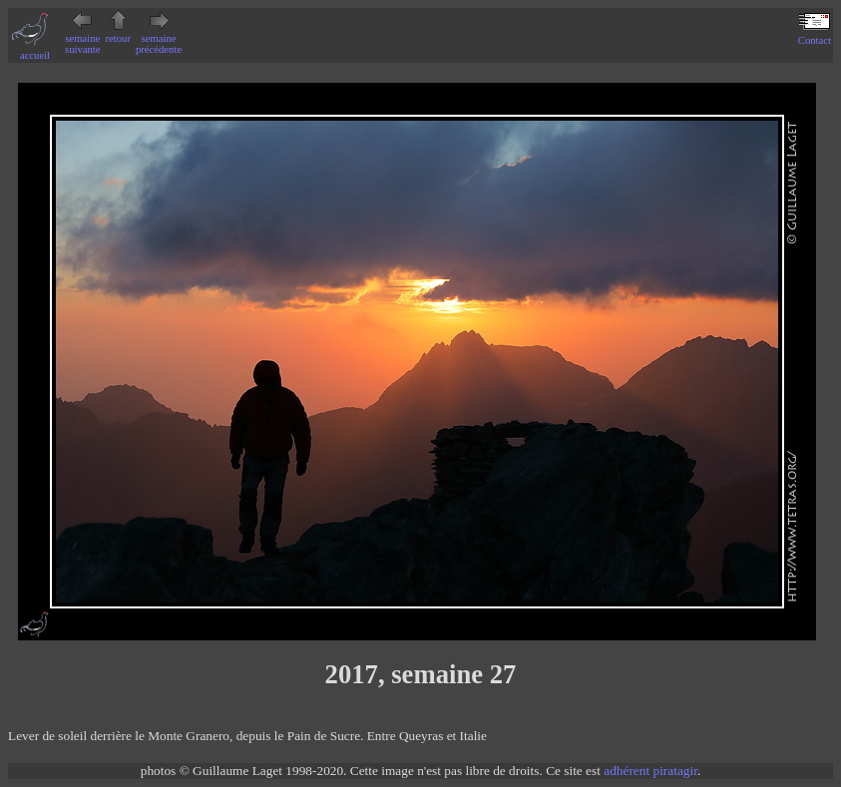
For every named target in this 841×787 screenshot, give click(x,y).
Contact (814, 35)
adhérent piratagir (650, 770)
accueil (35, 50)
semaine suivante (83, 38)
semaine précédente (159, 38)
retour (118, 33)
